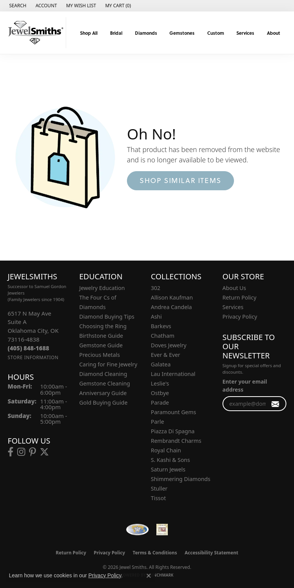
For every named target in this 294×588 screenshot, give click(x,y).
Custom (215, 32)
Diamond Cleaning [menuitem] (103, 373)
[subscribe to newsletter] (275, 403)
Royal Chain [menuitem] (166, 450)
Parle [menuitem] (157, 421)
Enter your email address (245, 385)
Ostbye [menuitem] (160, 393)
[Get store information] (33, 357)
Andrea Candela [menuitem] (171, 307)
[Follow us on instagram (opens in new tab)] (21, 452)
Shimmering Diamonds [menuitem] (181, 479)
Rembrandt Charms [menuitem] (176, 440)
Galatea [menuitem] (161, 364)
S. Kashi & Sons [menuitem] (170, 459)
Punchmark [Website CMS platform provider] (161, 575)
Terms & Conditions (155, 552)
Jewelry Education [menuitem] (102, 288)
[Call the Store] (28, 348)
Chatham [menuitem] (163, 335)
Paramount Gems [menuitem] (173, 412)
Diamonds (146, 32)
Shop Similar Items (180, 180)
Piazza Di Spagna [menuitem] (173, 431)
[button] (17, 5)
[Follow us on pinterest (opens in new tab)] (32, 452)
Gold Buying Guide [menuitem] (103, 402)
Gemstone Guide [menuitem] (101, 345)
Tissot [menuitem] (158, 498)
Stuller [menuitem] (159, 488)
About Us (234, 288)
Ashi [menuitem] (156, 316)
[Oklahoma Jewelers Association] (162, 529)
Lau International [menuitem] (173, 373)
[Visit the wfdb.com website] (137, 529)
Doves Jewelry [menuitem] (169, 345)
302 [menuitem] (156, 288)
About (273, 32)
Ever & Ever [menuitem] (165, 354)
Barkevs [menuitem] (161, 326)
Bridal (116, 32)
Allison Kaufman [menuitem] (172, 297)
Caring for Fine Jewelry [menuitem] (108, 364)
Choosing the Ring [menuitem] (103, 326)
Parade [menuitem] (160, 402)
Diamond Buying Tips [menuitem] (106, 316)
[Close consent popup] (148, 575)
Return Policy (240, 297)
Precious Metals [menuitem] (99, 354)
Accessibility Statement (211, 552)
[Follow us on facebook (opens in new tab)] (10, 452)
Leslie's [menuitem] (160, 383)
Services (245, 32)
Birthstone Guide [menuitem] (101, 335)
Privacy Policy (240, 316)
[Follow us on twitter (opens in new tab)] (44, 452)
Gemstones (182, 32)
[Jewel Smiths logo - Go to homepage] (35, 32)
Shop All (88, 32)
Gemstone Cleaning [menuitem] (104, 383)
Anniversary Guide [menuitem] (103, 393)
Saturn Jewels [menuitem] (168, 469)
